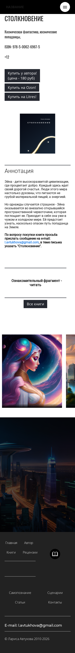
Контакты (55, 602)
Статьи (20, 602)
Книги (11, 552)
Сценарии (55, 592)
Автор (28, 543)
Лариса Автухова (20, 639)
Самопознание (20, 592)
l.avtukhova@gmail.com (22, 242)
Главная (11, 543)
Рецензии (30, 552)
